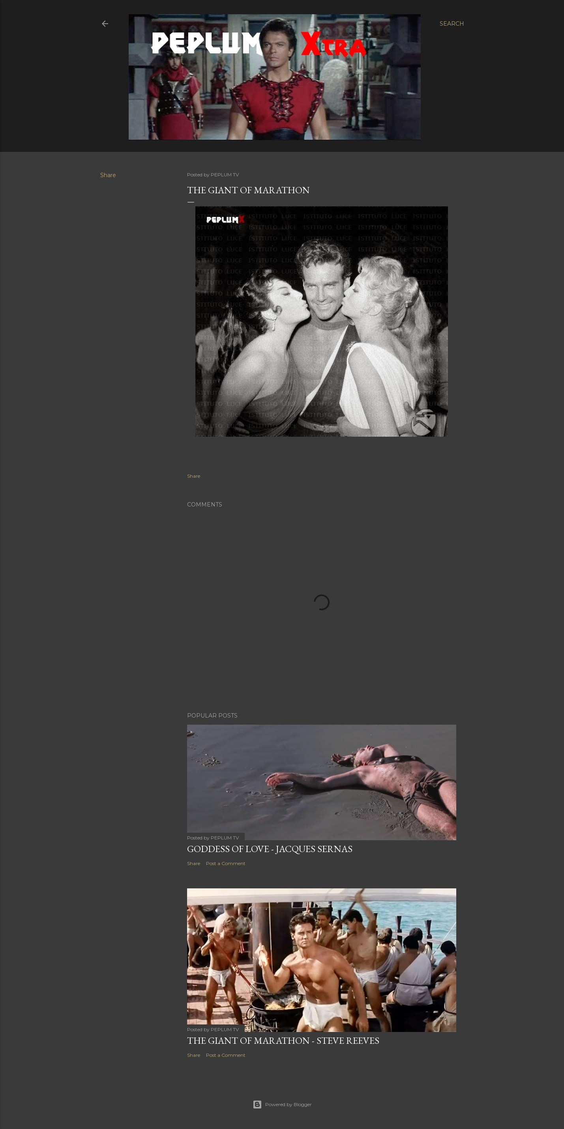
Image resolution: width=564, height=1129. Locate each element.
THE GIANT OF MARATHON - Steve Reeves (283, 1040)
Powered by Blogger (282, 1104)
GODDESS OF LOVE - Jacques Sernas (269, 849)
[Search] (452, 23)
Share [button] (108, 175)
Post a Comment (225, 863)
